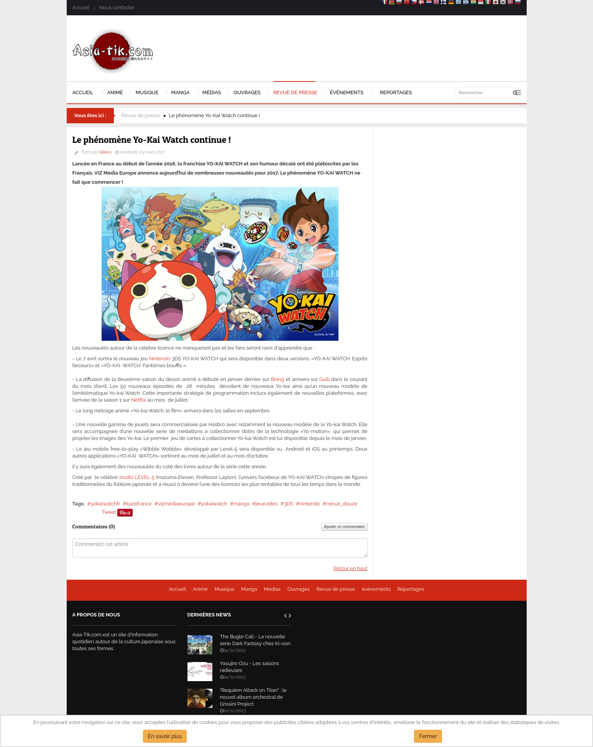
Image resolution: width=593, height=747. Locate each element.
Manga (249, 589)
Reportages (411, 589)
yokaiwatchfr (105, 504)
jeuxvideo (267, 504)
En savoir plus (165, 736)
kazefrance (139, 504)
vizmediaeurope (176, 504)
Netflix (138, 400)
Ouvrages (298, 589)
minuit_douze (341, 504)
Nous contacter (117, 7)
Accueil (80, 7)
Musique (225, 589)
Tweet (109, 512)
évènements (376, 589)
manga (241, 504)
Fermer (428, 736)
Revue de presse (141, 115)
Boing (277, 379)
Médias (272, 589)
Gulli (324, 379)
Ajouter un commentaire (344, 527)
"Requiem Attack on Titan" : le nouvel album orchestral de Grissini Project (253, 697)
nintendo (309, 504)
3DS (288, 504)
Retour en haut (350, 568)
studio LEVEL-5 (136, 477)
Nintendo (160, 358)
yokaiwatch (214, 504)
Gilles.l (105, 152)
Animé (200, 589)
